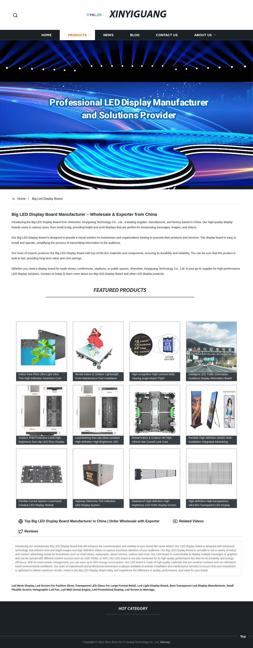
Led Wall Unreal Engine (76, 589)
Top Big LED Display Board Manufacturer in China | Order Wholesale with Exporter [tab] (89, 521)
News (108, 35)
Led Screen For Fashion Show (55, 585)
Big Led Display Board (47, 198)
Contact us (167, 35)
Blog (134, 35)
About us (203, 35)
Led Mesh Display (23, 585)
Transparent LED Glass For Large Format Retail (105, 585)
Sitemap (165, 642)
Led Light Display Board (152, 585)
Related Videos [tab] (188, 521)
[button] (15, 16)
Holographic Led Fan (46, 589)
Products (77, 35)
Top (243, 637)
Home (46, 35)
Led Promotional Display (107, 589)
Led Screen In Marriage (139, 589)
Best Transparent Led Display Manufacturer (197, 585)
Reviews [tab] (28, 531)
